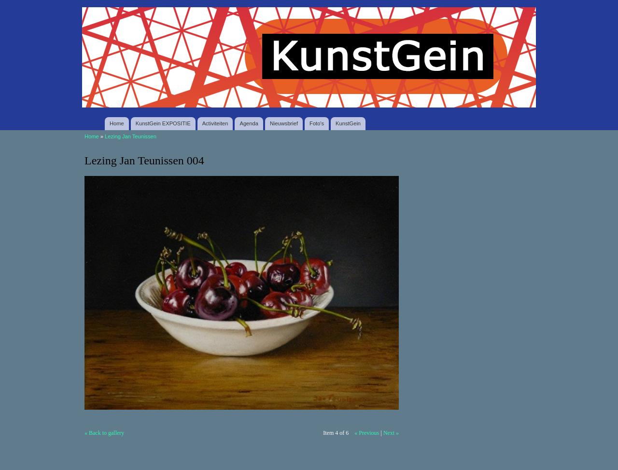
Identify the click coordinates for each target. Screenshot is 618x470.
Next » (391, 433)
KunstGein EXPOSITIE (163, 123)
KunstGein (348, 123)
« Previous (366, 433)
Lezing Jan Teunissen (130, 136)
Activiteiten (215, 123)
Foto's (316, 123)
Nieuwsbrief (284, 123)
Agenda (248, 123)
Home (117, 123)
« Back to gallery (104, 433)
